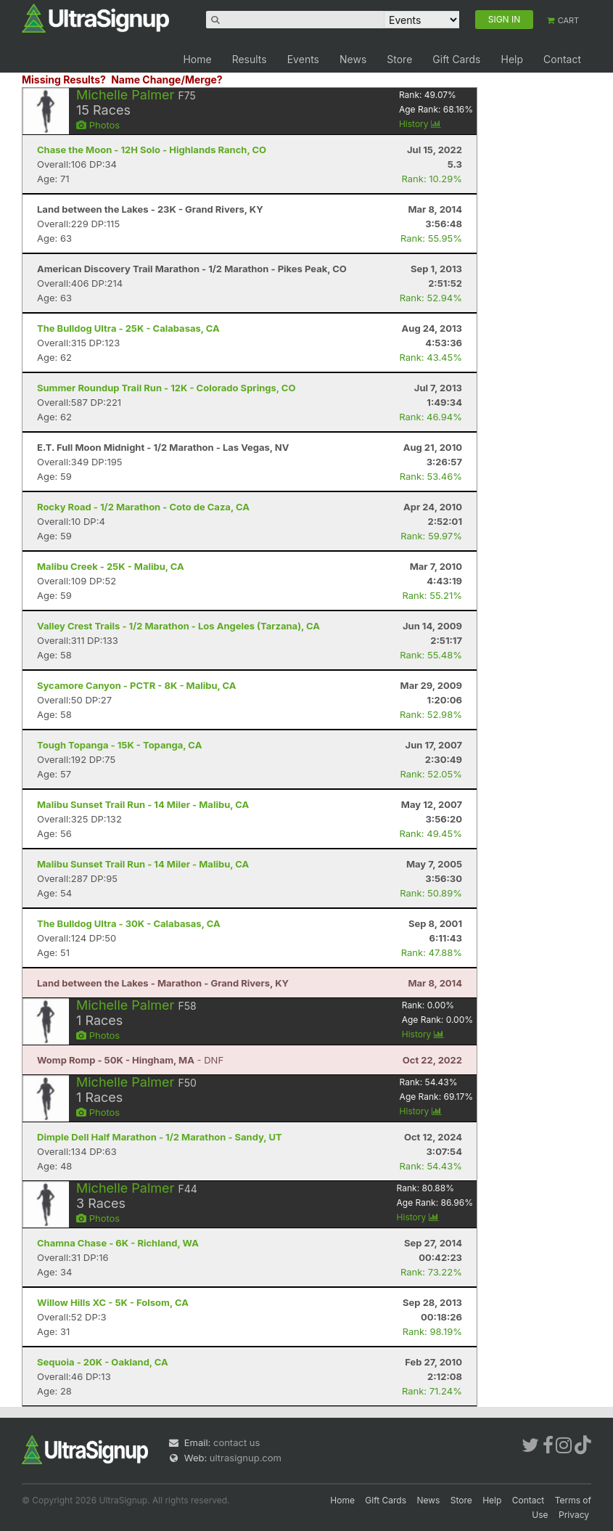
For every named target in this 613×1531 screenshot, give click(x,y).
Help (512, 59)
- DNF (130, 1060)
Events (303, 59)
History (420, 123)
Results (249, 59)
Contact (562, 59)
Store (399, 59)
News (353, 59)
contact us (236, 1442)
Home (197, 59)
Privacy (574, 1514)
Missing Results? (64, 79)
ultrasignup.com (245, 1457)
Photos (98, 125)
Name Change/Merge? (167, 79)
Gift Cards (456, 59)
